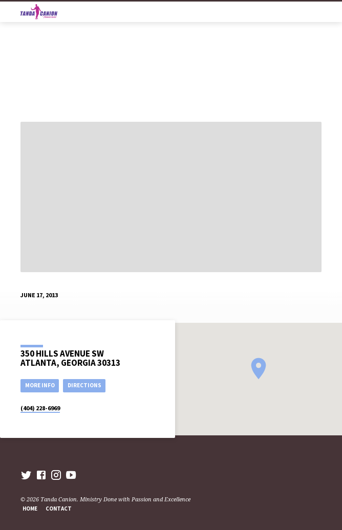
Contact (59, 508)
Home (30, 508)
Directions (84, 385)
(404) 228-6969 (40, 408)
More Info (40, 385)
